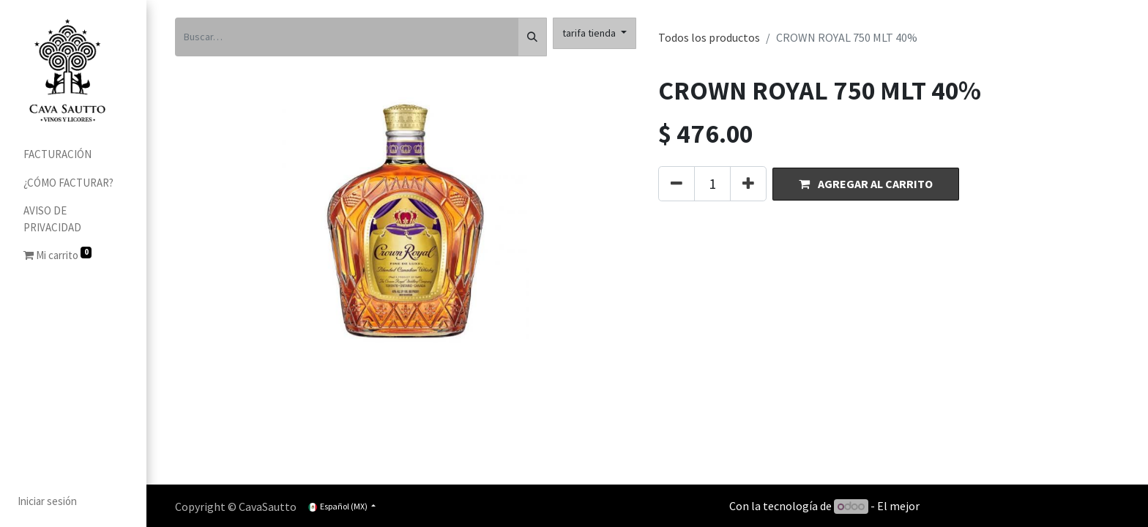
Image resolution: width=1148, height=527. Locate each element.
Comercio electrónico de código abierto (1020, 505)
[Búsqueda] (532, 37)
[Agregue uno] (748, 183)
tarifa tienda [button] (590, 33)
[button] (865, 184)
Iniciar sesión (47, 501)
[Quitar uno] (676, 183)
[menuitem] (73, 155)
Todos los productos (709, 37)
